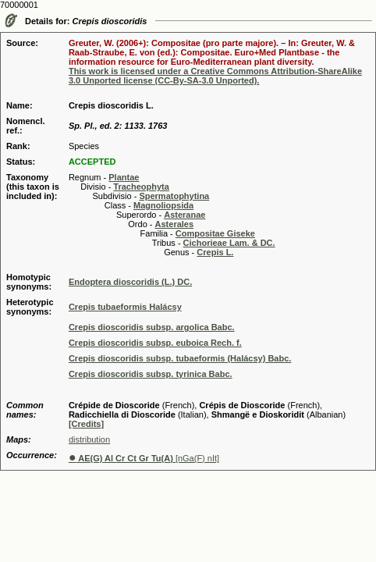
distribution (89, 439)
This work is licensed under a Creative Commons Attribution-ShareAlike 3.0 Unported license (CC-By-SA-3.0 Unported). (215, 75)
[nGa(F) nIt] (144, 458)
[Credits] (86, 424)
